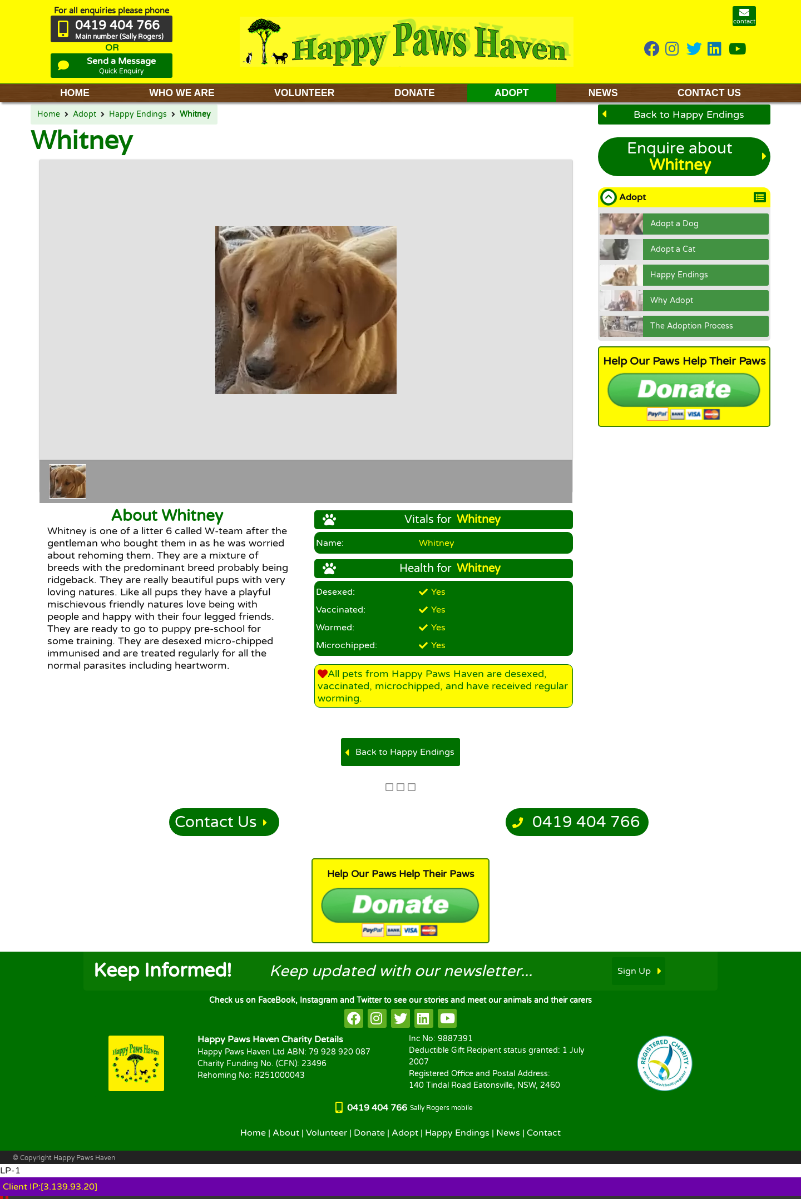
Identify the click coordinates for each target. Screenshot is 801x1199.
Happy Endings (138, 114)
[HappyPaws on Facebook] (651, 49)
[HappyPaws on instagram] (673, 49)
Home (48, 114)
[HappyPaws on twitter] (694, 49)
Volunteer (326, 1132)
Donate (369, 1132)
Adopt (84, 114)
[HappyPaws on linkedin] (715, 49)
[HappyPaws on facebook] (353, 1018)
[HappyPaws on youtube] (737, 49)
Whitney (195, 114)
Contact (544, 1132)
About (286, 1132)
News (508, 1132)
